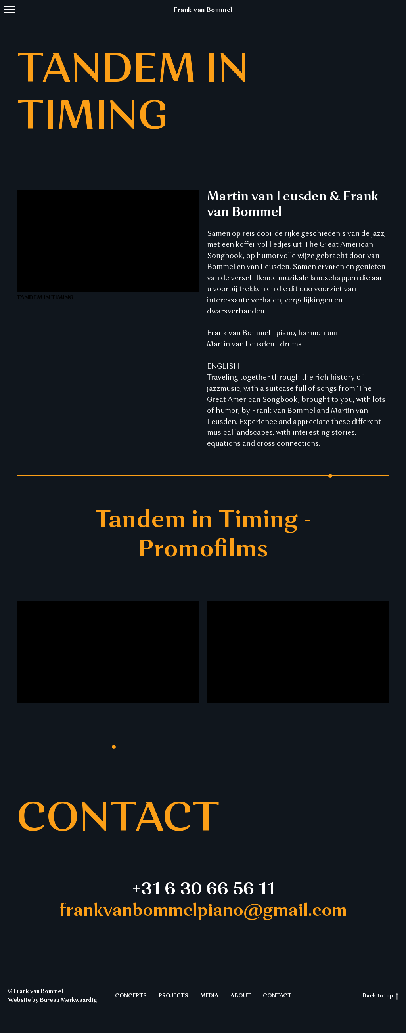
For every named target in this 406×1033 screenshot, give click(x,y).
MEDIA (209, 996)
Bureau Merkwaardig (68, 1000)
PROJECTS (173, 996)
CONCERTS (131, 996)
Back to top (380, 996)
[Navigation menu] (9, 10)
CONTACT (277, 996)
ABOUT (240, 996)
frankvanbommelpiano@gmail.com (203, 911)
